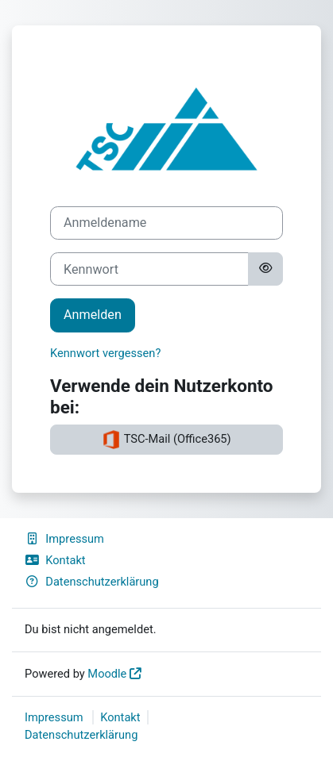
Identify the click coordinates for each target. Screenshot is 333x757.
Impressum (64, 539)
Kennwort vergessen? (105, 353)
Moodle (106, 674)
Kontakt (55, 560)
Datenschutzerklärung (92, 581)
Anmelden (93, 314)
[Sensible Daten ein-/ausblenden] (265, 269)
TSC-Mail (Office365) (166, 439)
